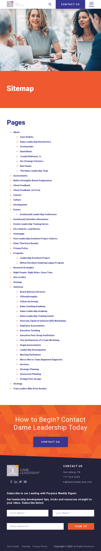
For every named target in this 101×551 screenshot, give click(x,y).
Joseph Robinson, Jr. (31, 156)
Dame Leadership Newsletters (35, 142)
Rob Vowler (26, 166)
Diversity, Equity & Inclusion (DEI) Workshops (43, 321)
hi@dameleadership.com (77, 482)
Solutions (18, 287)
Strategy (17, 383)
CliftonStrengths (28, 296)
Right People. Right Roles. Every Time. (33, 272)
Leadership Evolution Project (35, 258)
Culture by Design (29, 301)
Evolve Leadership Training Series (30, 224)
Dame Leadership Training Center (37, 316)
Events (17, 209)
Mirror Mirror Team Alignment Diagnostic (41, 359)
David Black (26, 151)
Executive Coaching (30, 330)
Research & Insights (23, 267)
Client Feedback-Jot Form (26, 190)
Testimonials (26, 146)
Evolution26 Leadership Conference (38, 214)
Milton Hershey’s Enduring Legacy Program (42, 263)
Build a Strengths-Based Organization (32, 180)
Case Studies (26, 137)
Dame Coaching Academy (32, 306)
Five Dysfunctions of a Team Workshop (39, 340)
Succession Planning (30, 374)
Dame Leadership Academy (33, 311)
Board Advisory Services (32, 292)
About (16, 132)
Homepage (18, 233)
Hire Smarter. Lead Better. (27, 229)
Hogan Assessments (30, 345)
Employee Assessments (32, 325)
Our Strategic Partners (31, 161)
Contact (17, 195)
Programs (18, 253)
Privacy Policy (20, 248)
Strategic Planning (29, 369)
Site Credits (19, 277)
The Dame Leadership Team (34, 171)
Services (24, 364)
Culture (17, 200)
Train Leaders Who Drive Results (30, 388)
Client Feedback (21, 185)
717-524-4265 (71, 477)
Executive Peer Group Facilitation (37, 335)
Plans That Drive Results (25, 243)
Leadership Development (33, 350)
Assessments (20, 175)
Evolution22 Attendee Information (30, 219)
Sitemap (17, 282)
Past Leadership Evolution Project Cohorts (35, 238)
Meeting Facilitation (30, 354)
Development (20, 204)
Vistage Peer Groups (30, 379)
